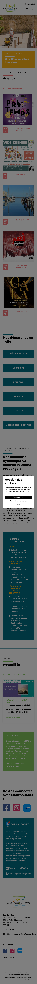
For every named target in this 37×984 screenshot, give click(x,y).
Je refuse (18, 504)
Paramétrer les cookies (18, 501)
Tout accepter (18, 497)
